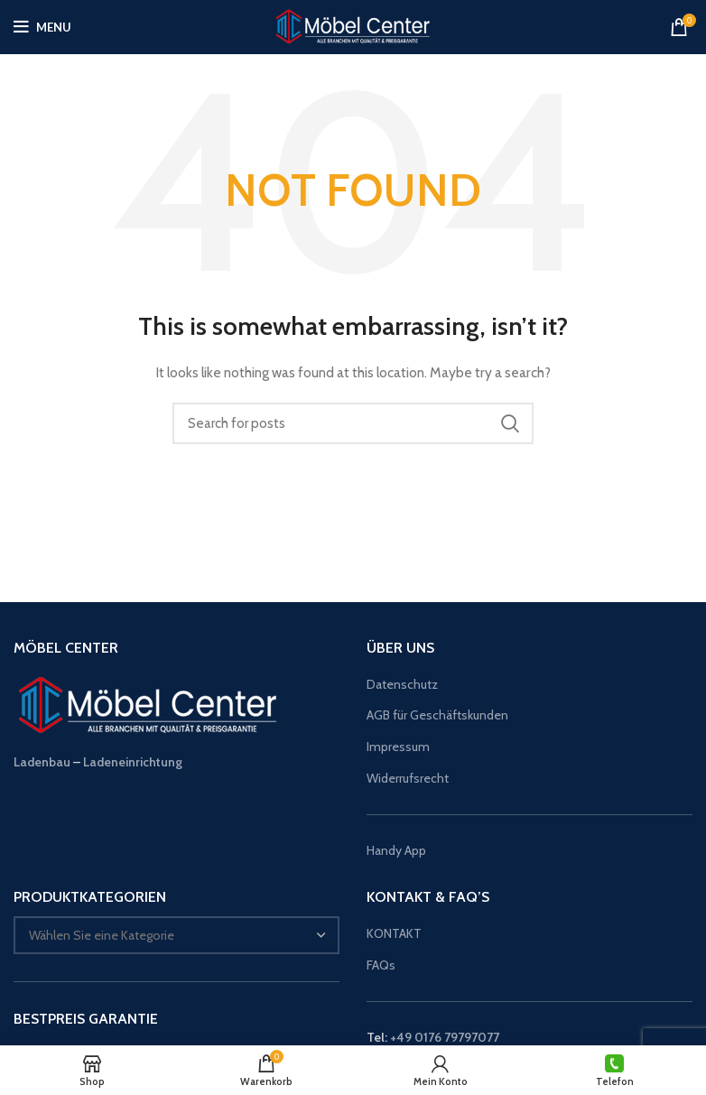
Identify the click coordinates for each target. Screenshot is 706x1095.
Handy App (398, 850)
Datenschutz (402, 684)
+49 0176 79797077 (444, 1037)
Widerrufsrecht (408, 778)
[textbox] (101, 935)
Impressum (398, 746)
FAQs (381, 965)
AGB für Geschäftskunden (437, 715)
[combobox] (176, 935)
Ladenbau (42, 762)
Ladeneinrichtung (132, 762)
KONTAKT (394, 933)
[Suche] (353, 423)
